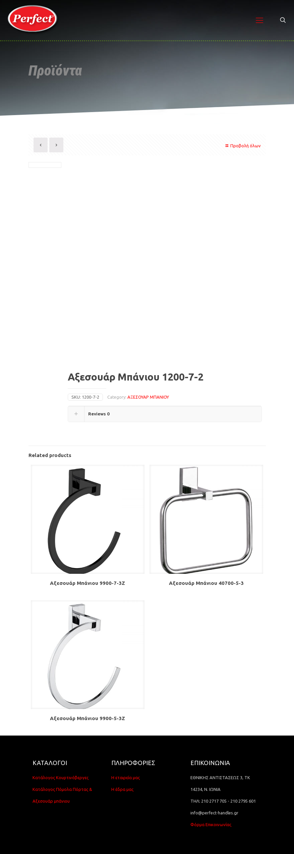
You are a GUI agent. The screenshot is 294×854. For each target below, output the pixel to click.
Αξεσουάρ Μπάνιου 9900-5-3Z (87, 718)
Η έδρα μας (122, 789)
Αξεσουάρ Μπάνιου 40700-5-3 (206, 583)
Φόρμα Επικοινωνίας (210, 824)
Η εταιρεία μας (125, 777)
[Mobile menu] (259, 20)
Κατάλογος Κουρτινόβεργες (61, 777)
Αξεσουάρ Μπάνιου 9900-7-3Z (87, 583)
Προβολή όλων (242, 145)
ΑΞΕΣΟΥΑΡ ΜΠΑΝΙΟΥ (148, 397)
